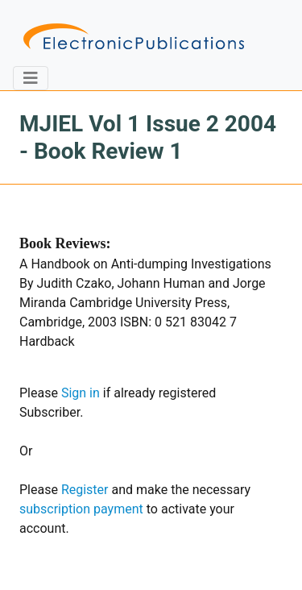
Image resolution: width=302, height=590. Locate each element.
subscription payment (81, 509)
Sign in (80, 393)
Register (85, 489)
